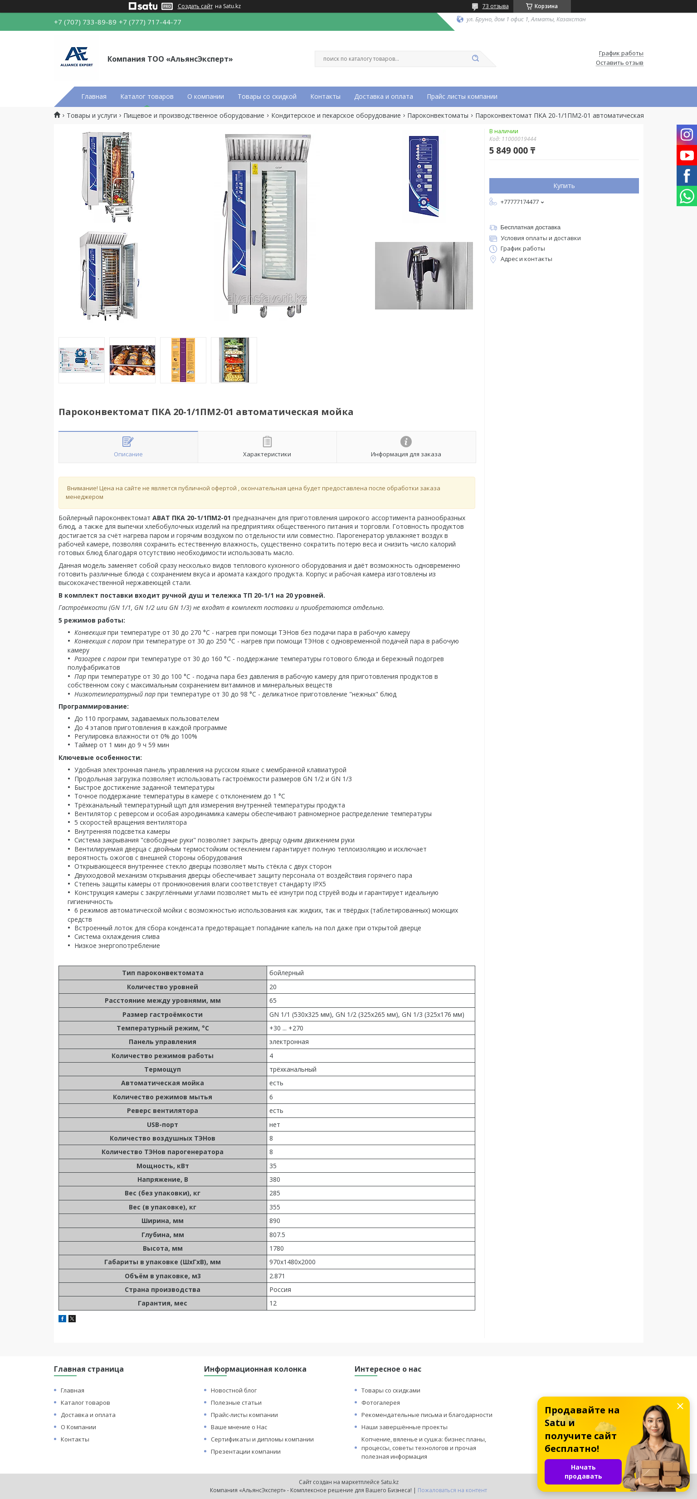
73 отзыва (496, 6)
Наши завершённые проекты (404, 1427)
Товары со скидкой (267, 96)
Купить (564, 185)
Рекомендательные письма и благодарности (426, 1415)
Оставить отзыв (619, 63)
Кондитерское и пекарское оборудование (336, 115)
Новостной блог (234, 1390)
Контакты (325, 96)
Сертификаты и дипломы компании (262, 1439)
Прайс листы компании (462, 96)
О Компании (78, 1427)
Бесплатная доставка (531, 227)
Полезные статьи (236, 1402)
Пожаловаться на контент (452, 1490)
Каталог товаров (147, 96)
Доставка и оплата (383, 96)
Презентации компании (246, 1451)
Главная (94, 96)
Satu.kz (390, 1482)
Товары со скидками (390, 1390)
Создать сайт (195, 6)
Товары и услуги (92, 115)
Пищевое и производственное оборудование (193, 115)
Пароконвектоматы (437, 115)
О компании (205, 96)
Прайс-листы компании (244, 1415)
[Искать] (476, 59)
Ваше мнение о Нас (239, 1427)
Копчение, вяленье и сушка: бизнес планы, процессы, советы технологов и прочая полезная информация (423, 1447)
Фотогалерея (380, 1402)
